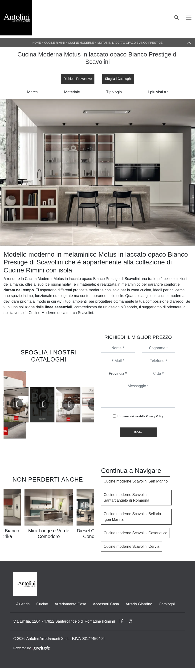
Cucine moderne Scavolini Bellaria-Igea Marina (133, 516)
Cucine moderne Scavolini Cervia (131, 546)
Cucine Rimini (54, 42)
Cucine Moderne (81, 42)
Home (36, 42)
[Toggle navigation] (188, 17)
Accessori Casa (106, 604)
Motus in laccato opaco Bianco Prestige (130, 42)
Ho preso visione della (140, 416)
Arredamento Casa (70, 604)
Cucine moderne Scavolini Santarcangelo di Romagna (126, 497)
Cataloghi (167, 604)
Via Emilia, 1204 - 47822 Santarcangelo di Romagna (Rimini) (64, 621)
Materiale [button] (72, 92)
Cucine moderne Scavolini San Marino (136, 481)
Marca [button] (32, 92)
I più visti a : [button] (158, 92)
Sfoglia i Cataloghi (118, 79)
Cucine (42, 604)
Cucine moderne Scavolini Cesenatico (135, 533)
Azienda (23, 604)
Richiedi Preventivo (78, 79)
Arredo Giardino (139, 604)
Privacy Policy (154, 416)
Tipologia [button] (114, 92)
